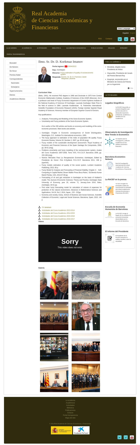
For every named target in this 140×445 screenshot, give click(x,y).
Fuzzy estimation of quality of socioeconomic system (77, 73)
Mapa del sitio (70, 418)
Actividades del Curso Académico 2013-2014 (58, 210)
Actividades (42, 48)
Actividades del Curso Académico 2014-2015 (58, 213)
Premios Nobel (15, 75)
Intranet (123, 48)
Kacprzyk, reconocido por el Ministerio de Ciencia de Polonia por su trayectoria (119, 81)
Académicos (27, 48)
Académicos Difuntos (17, 99)
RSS (100, 39)
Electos (12, 95)
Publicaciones (97, 48)
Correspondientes (16, 79)
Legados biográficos (114, 103)
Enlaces (111, 48)
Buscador (13, 63)
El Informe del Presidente (116, 231)
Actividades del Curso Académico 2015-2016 (58, 216)
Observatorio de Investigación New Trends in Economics (119, 133)
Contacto (109, 39)
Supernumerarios (16, 91)
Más (131, 88)
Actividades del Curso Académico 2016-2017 (58, 219)
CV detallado (46, 207)
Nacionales (15, 83)
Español (126, 33)
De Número (14, 67)
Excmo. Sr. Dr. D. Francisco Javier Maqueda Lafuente (74, 78)
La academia (70, 400)
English (132, 33)
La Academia (11, 48)
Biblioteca (56, 48)
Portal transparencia (16, 54)
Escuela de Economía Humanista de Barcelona (116, 208)
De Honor (13, 71)
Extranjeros (15, 87)
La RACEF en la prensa (115, 179)
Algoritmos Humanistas (76, 48)
